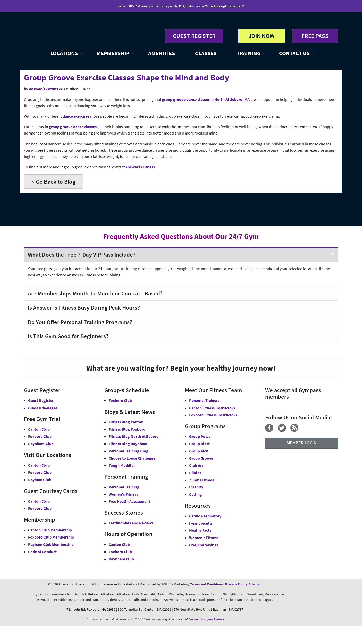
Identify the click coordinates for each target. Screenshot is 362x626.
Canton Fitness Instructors (212, 407)
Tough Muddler (122, 465)
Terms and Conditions (207, 584)
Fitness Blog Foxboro (127, 429)
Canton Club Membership (50, 529)
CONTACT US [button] (294, 53)
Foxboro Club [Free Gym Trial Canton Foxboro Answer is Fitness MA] (40, 436)
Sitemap (255, 584)
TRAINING (249, 53)
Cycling (195, 494)
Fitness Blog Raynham (128, 443)
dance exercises (76, 116)
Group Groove (201, 458)
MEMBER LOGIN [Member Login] (302, 443)
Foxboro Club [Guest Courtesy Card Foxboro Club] (40, 508)
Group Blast (199, 443)
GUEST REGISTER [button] (194, 35)
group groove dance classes (73, 126)
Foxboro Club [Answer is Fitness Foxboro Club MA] (40, 472)
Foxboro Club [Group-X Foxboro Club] (120, 400)
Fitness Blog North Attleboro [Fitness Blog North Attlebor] (134, 436)
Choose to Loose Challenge (132, 458)
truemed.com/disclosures (206, 619)
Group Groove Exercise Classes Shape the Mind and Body (126, 77)
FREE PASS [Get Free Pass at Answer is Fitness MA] (315, 35)
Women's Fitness (123, 494)
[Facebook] (271, 430)
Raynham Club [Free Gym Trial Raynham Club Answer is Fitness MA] (41, 443)
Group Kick (198, 450)
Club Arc (196, 465)
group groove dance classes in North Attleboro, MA (206, 99)
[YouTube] (305, 430)
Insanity (196, 486)
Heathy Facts (200, 530)
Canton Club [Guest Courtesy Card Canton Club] (39, 501)
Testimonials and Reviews (131, 522)
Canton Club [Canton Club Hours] (119, 544)
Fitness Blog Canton (126, 421)
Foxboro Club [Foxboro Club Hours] (120, 551)
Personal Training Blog (128, 450)
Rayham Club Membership (51, 544)
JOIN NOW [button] (261, 35)
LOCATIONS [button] (64, 53)
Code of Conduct (42, 551)
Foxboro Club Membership (51, 537)
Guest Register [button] (41, 400)
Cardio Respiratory (205, 515)
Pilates (195, 472)
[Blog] (296, 430)
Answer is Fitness (43, 88)
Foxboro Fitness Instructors (213, 414)
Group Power (200, 436)
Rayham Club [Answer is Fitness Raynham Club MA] (39, 479)
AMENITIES (161, 53)
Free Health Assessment (129, 501)
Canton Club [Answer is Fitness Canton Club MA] (39, 465)
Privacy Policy (236, 584)
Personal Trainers (204, 400)
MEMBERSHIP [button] (113, 53)
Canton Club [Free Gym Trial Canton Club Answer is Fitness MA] (39, 429)
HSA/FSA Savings (203, 544)
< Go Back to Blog (53, 181)
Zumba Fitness (201, 479)
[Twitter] (284, 430)
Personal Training (124, 486)
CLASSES (205, 53)
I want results (201, 523)
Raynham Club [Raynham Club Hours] (121, 558)
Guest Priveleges (42, 407)
